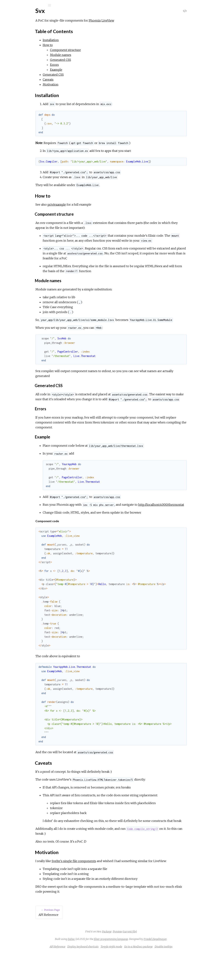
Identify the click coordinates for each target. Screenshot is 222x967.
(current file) (157, 946)
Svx (12, 15)
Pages (13, 28)
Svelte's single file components (104, 876)
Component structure (95, 50)
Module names (91, 55)
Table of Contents (25, 58)
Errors (84, 65)
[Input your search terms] (27, 5)
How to (18, 67)
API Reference (20, 44)
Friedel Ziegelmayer (182, 953)
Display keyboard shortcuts (110, 961)
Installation (20, 63)
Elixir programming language (138, 953)
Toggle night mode (139, 961)
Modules (15, 33)
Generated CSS (90, 60)
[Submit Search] (5, 5)
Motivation (20, 75)
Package (134, 946)
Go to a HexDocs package (166, 961)
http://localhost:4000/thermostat (96, 514)
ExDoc (98, 953)
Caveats (19, 71)
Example (86, 69)
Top (16, 54)
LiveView (138, 20)
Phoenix (125, 20)
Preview (144, 946)
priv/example (87, 204)
